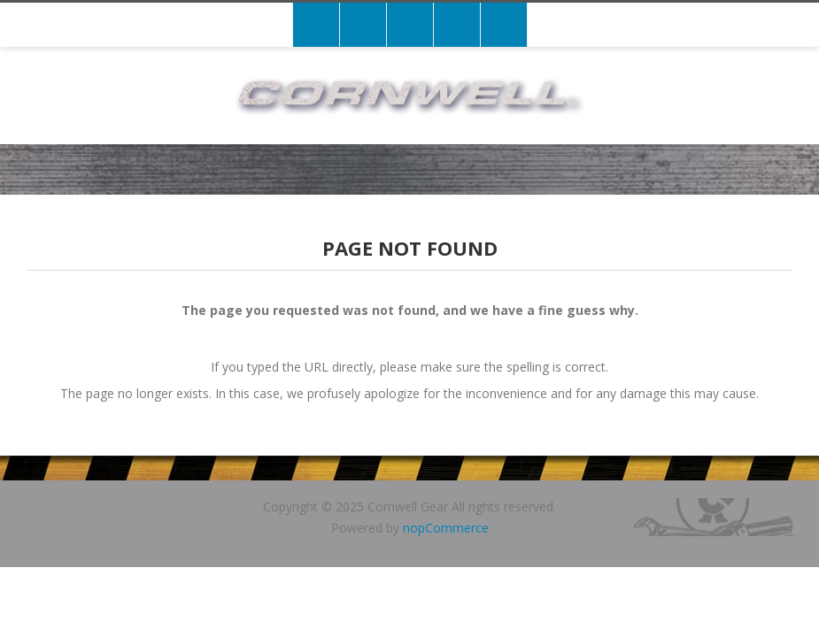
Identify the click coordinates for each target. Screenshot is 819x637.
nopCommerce (446, 527)
